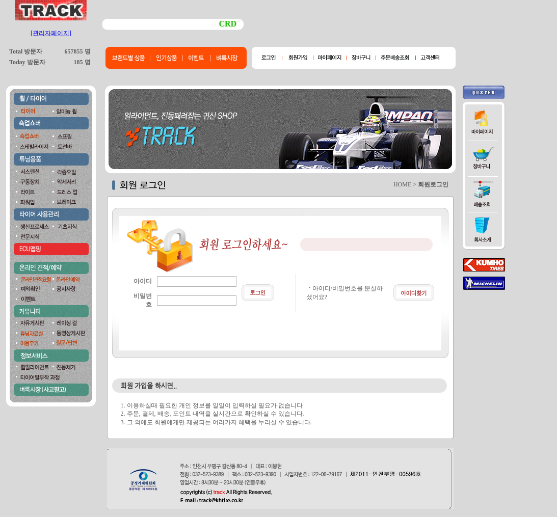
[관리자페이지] (51, 33)
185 (78, 62)
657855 (74, 51)
